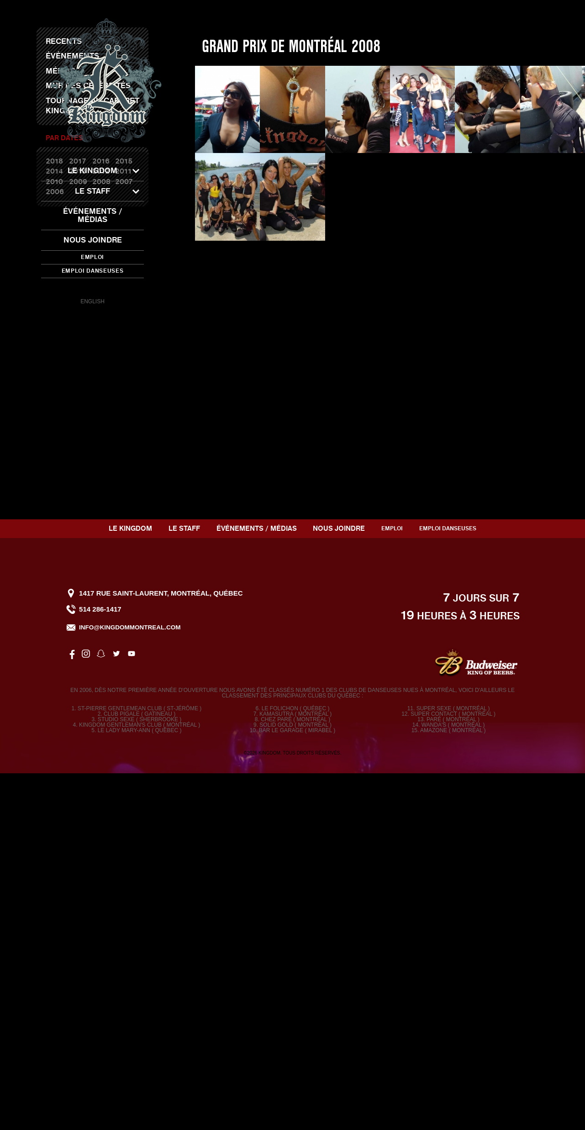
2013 (77, 482)
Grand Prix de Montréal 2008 (291, 357)
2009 (78, 492)
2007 (124, 492)
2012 (101, 482)
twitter (107, 288)
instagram (77, 288)
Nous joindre (92, 240)
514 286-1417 (100, 965)
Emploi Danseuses (92, 271)
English (92, 301)
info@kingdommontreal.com (129, 983)
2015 (123, 472)
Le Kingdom (92, 170)
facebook (61, 288)
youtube (123, 288)
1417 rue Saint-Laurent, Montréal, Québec (160, 949)
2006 (55, 502)
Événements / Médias (92, 215)
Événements (72, 366)
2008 (101, 492)
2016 (101, 472)
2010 (54, 492)
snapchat (92, 288)
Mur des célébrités (88, 396)
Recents (64, 352)
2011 (123, 482)
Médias (60, 381)
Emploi (92, 257)
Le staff (92, 191)
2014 (54, 482)
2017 (77, 472)
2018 (54, 472)
